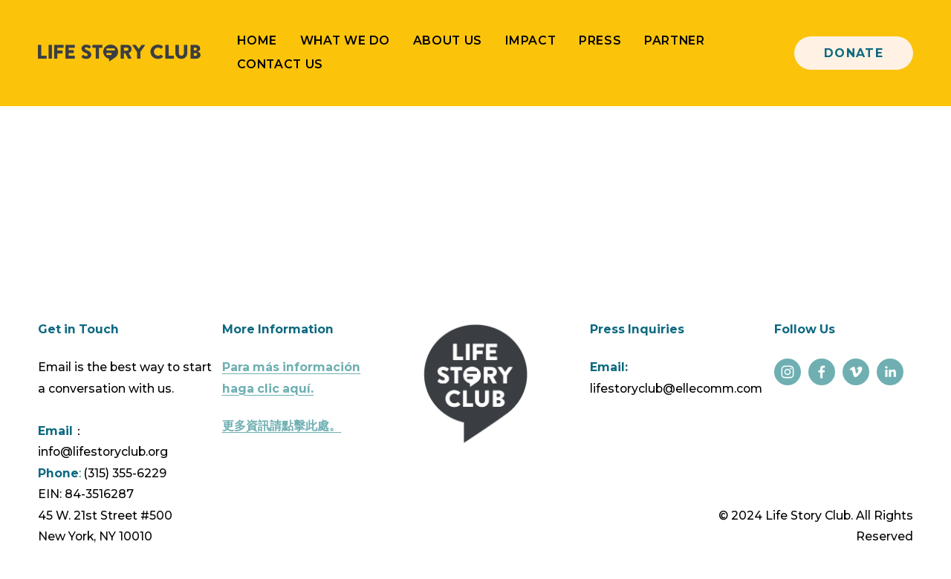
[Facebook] (821, 372)
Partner (674, 40)
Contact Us (279, 64)
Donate (854, 53)
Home (257, 40)
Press (600, 40)
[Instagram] (787, 372)
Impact (530, 40)
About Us (447, 40)
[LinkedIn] (890, 372)
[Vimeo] (856, 372)
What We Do (345, 40)
